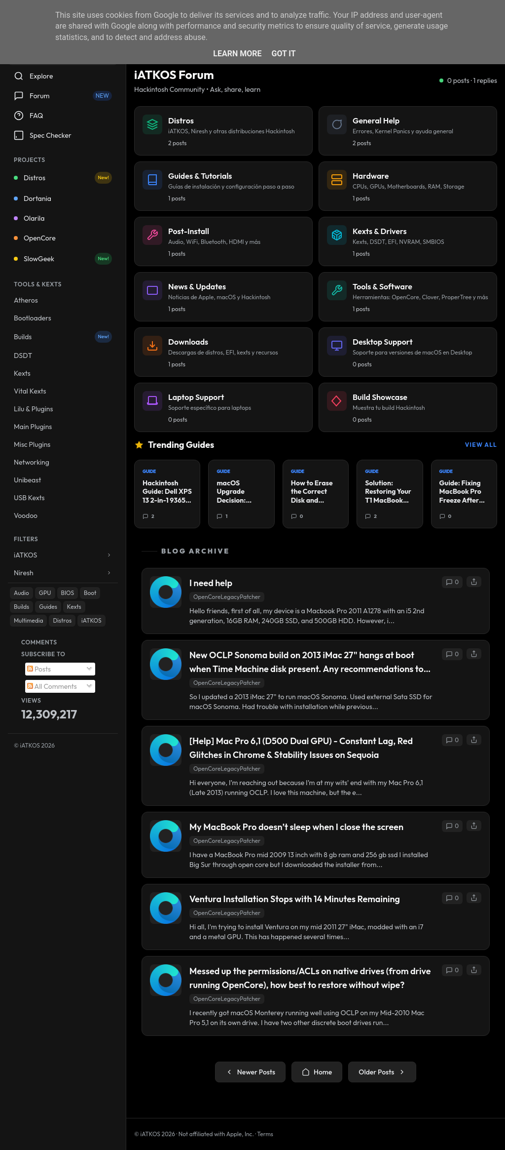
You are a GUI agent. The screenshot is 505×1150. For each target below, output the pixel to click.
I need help (210, 583)
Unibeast (27, 480)
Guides (48, 606)
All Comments (52, 686)
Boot (90, 592)
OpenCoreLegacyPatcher (226, 596)
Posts (39, 669)
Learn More (237, 53)
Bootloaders (32, 318)
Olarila (29, 218)
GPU (45, 592)
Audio (21, 592)
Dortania (32, 198)
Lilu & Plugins (33, 408)
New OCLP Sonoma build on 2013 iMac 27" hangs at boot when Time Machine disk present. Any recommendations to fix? (306, 662)
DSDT (23, 355)
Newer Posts (250, 1072)
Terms (265, 1134)
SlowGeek (63, 259)
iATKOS (91, 620)
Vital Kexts (30, 391)
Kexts (22, 373)
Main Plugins (33, 426)
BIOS (67, 592)
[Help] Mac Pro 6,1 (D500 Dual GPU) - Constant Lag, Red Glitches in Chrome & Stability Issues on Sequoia (301, 747)
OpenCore (35, 238)
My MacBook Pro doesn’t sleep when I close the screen (296, 827)
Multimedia (28, 620)
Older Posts (382, 1072)
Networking (31, 462)
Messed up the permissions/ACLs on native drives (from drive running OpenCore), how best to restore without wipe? (310, 978)
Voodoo (25, 515)
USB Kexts (29, 497)
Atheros (26, 300)
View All (481, 444)
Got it (283, 53)
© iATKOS (34, 745)
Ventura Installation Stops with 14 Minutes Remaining (294, 899)
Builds (63, 337)
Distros (63, 178)
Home (317, 1072)
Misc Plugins (32, 444)
